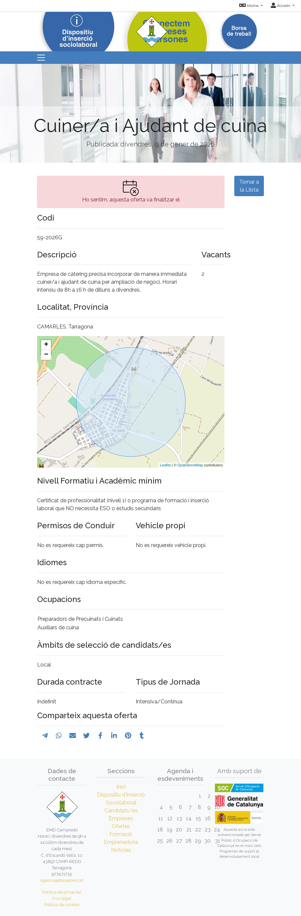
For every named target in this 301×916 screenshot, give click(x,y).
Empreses (121, 818)
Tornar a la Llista (249, 186)
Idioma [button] (249, 5)
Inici (121, 787)
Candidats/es (121, 810)
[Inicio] (150, 29)
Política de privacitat (61, 892)
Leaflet (165, 465)
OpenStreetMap (190, 465)
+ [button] (46, 345)
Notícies (121, 850)
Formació (120, 834)
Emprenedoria (121, 842)
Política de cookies (62, 904)
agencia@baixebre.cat (61, 880)
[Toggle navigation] (41, 57)
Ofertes (121, 826)
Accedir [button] (281, 5)
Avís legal (61, 898)
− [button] (46, 355)
